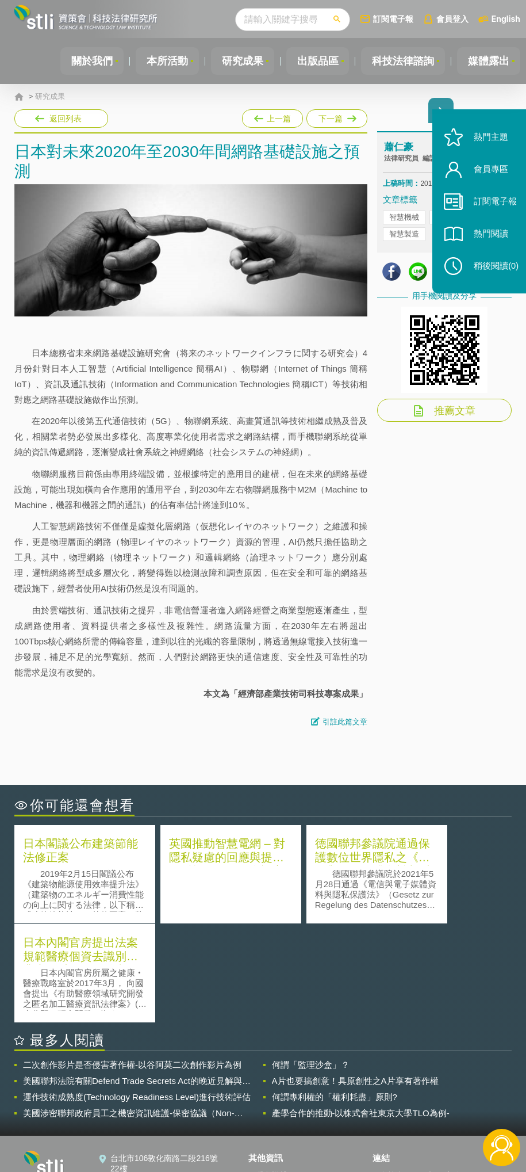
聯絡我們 (271, 1108)
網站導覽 (271, 1124)
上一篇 (272, 116)
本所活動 (161, 61)
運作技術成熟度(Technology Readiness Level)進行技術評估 (137, 998)
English (506, 19)
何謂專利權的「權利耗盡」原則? (334, 998)
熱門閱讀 (487, 242)
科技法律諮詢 (401, 61)
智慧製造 (404, 235)
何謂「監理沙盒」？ (311, 966)
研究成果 (238, 61)
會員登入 (452, 19)
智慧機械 (404, 218)
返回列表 (65, 118)
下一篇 (336, 116)
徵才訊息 (271, 1092)
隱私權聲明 (275, 1076)
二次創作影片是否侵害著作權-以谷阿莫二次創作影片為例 (132, 966)
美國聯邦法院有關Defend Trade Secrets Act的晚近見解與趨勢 (137, 982)
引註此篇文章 (344, 721)
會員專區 (487, 177)
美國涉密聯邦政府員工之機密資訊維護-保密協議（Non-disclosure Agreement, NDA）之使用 (129, 1014)
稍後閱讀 (492, 274)
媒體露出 (488, 61)
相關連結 (444, 1076)
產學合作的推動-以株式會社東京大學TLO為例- (361, 1014)
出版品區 (314, 61)
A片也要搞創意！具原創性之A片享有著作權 (355, 982)
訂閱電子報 (393, 19)
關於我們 (85, 61)
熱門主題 (487, 145)
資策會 (391, 1076)
